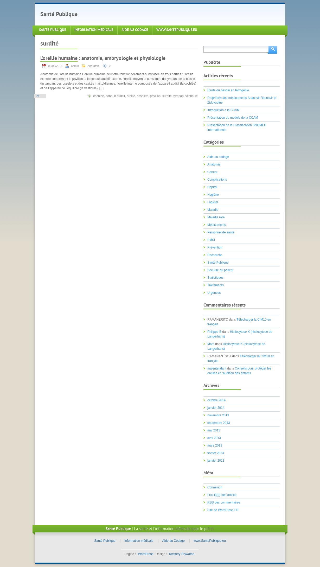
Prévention (214, 247)
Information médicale (93, 30)
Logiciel (212, 202)
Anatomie (93, 65)
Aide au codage (218, 157)
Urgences (214, 293)
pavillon (155, 96)
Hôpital (212, 187)
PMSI (211, 240)
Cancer (212, 172)
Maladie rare (216, 217)
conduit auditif (115, 96)
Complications (217, 179)
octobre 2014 (216, 400)
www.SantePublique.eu (176, 30)
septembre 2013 (218, 423)
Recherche (214, 255)
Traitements (215, 285)
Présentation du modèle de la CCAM (232, 117)
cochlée (98, 96)
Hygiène (213, 194)
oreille (131, 96)
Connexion (214, 487)
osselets (142, 96)
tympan (179, 96)
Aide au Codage (134, 30)
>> (38, 96)
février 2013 (215, 453)
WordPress (145, 554)
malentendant (216, 368)
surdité (167, 96)
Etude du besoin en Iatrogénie (228, 90)
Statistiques (215, 277)
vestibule (191, 96)
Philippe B (214, 332)
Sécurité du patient (220, 270)
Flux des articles (222, 495)
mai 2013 (213, 430)
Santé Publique (59, 14)
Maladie (212, 210)
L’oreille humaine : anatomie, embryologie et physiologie (102, 58)
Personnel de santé (220, 232)
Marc (210, 344)
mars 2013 (214, 445)
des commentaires (223, 502)
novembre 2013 (218, 415)
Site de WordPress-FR (223, 510)
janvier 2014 (215, 408)
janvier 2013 (215, 460)
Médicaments (216, 225)
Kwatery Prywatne (181, 554)
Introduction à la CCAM (223, 110)
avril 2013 (214, 438)
